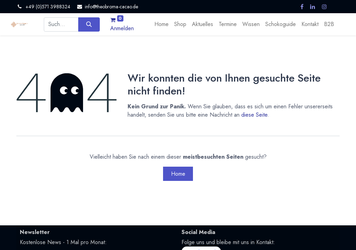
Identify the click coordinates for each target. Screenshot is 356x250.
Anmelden (122, 28)
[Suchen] (88, 24)
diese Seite (254, 115)
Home (178, 174)
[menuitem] (161, 24)
